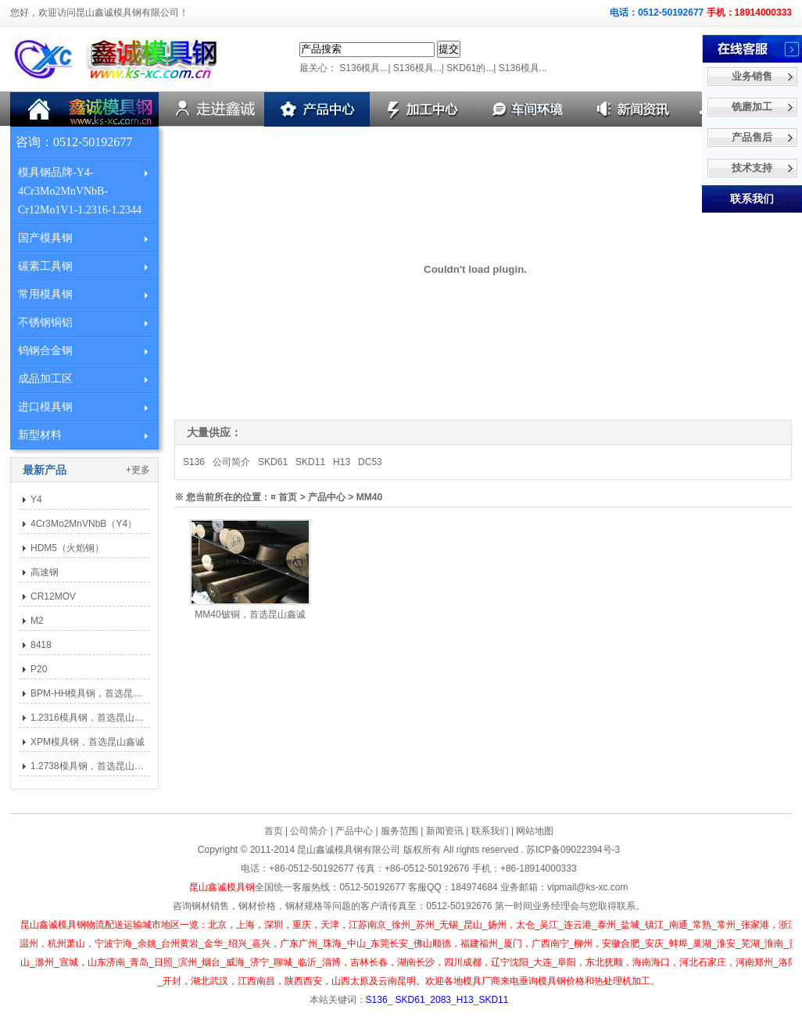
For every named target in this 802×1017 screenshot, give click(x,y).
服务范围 (399, 830)
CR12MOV (53, 596)
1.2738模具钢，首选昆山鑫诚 (91, 766)
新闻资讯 (445, 830)
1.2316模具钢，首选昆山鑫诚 (91, 717)
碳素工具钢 (45, 266)
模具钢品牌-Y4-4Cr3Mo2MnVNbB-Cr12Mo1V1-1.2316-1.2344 (79, 191)
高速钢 (44, 572)
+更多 (138, 469)
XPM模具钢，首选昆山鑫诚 (87, 741)
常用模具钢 (45, 294)
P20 (38, 669)
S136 (194, 462)
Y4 (36, 499)
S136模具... (363, 68)
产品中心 (354, 830)
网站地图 (534, 830)
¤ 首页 (283, 497)
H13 (341, 462)
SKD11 (310, 462)
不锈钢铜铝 (45, 322)
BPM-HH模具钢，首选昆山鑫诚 (95, 693)
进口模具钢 (45, 407)
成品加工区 (45, 379)
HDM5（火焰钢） (67, 548)
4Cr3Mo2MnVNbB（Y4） (83, 523)
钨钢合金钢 (45, 350)
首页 (273, 830)
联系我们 (490, 830)
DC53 (370, 462)
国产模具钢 (45, 238)
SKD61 (273, 462)
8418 (41, 644)
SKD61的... (469, 68)
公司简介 (231, 462)
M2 (37, 620)
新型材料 (40, 435)
